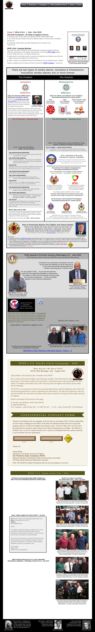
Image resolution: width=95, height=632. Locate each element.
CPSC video (51, 52)
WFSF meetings (49, 63)
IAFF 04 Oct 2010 (51, 232)
